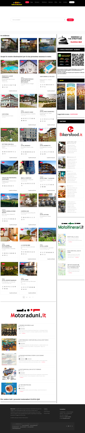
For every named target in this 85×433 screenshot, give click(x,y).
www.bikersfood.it (15, 426)
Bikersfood (51, 2)
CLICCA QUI (73, 114)
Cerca (70, 19)
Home (27, 2)
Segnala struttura (46, 409)
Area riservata (47, 411)
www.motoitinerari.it (33, 425)
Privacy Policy (47, 413)
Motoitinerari (44, 2)
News (60, 2)
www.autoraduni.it (23, 426)
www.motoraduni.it (25, 425)
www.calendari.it (30, 426)
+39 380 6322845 (67, 416)
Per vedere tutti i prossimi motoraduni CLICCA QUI (20, 399)
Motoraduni (37, 2)
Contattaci (65, 2)
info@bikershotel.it (66, 418)
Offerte (56, 2)
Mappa (31, 2)
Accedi (72, 2)
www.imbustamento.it (16, 428)
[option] (9, 45)
